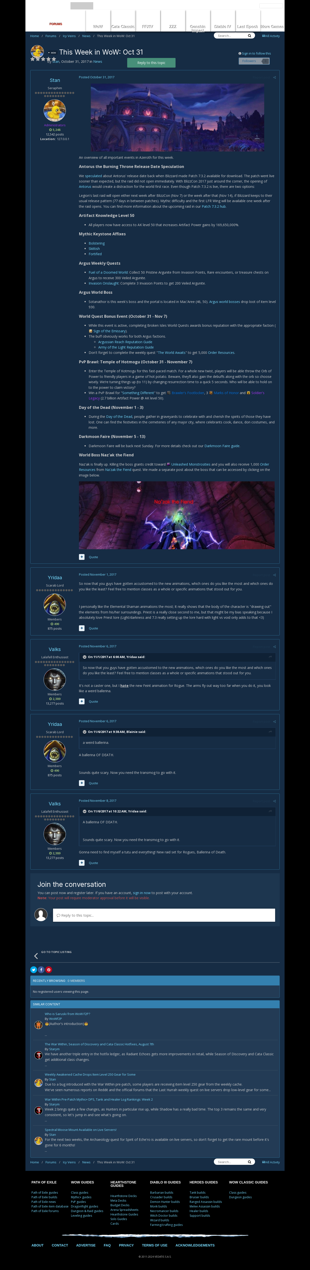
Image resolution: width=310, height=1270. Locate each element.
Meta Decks (118, 1201)
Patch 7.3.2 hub (214, 206)
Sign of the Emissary (109, 331)
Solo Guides (118, 1219)
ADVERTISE (85, 1245)
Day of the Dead (119, 416)
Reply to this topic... (75, 915)
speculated (93, 176)
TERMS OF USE (154, 1245)
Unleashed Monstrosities (190, 464)
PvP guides (78, 1202)
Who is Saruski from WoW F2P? (67, 1014)
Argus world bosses (224, 301)
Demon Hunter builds (165, 1202)
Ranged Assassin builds (206, 1202)
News (88, 36)
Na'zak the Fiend (118, 469)
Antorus (85, 186)
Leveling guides (81, 1216)
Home (36, 36)
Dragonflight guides (84, 1206)
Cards (114, 1224)
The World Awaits (172, 352)
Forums (53, 36)
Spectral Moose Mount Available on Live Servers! (80, 1130)
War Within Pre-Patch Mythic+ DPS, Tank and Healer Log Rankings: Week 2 (99, 1100)
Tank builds (197, 1193)
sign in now (142, 892)
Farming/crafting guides (166, 1225)
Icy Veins (71, 36)
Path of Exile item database (50, 1206)
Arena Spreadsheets (124, 1210)
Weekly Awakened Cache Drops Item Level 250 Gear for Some (90, 1075)
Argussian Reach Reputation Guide (125, 342)
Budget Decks (119, 1205)
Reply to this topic (151, 62)
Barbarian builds (161, 1193)
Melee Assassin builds (205, 1206)
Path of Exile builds (44, 1197)
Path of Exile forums (45, 1211)
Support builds (200, 1216)
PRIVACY (126, 1245)
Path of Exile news (43, 1202)
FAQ (107, 1245)
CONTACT (60, 1245)
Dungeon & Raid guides (87, 1211)
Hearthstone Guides (124, 1214)
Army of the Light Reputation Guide (126, 347)
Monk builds (158, 1206)
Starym (54, 1049)
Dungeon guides (240, 1197)
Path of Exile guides (44, 1193)
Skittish (94, 248)
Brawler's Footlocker (188, 392)
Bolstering (97, 243)
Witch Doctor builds (163, 1216)
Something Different (138, 392)
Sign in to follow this (256, 53)
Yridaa (55, 577)
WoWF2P (55, 1018)
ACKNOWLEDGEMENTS (195, 1245)
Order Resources (221, 352)
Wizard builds (159, 1220)
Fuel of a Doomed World (108, 272)
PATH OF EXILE (44, 1182)
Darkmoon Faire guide (222, 446)
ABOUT (37, 1245)
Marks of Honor (226, 392)
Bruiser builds (199, 1197)
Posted (96, 77)
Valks (55, 649)
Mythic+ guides (81, 1197)
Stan (55, 80)
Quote (93, 557)
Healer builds (199, 1211)
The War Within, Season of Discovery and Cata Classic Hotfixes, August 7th (99, 1044)
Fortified (95, 254)
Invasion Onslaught (104, 283)
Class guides (79, 1193)
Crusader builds (161, 1197)
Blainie (132, 732)
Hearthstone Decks (123, 1196)
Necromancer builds (164, 1211)
